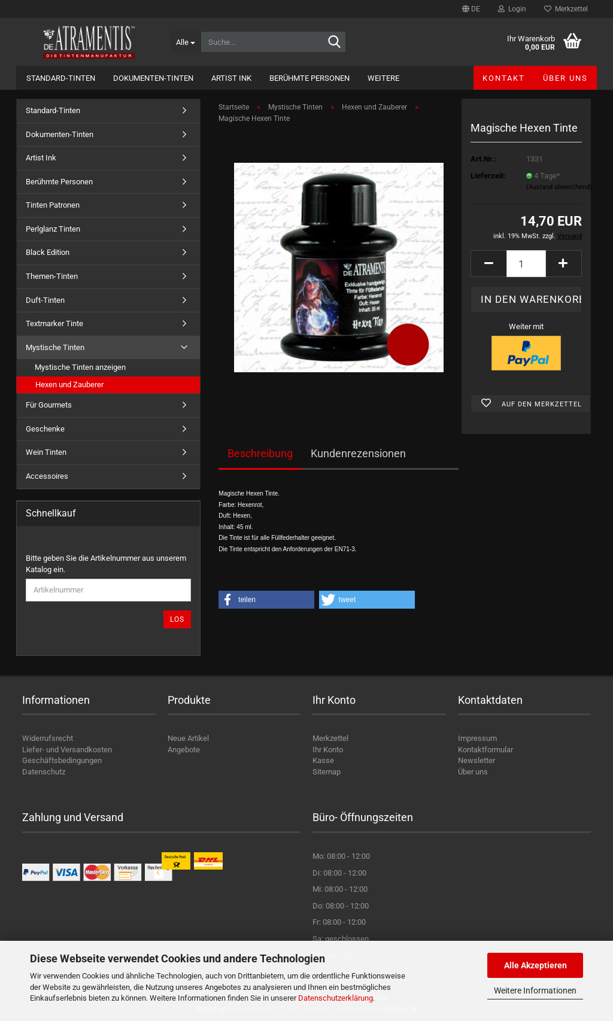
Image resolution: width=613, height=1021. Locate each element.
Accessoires (47, 476)
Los (177, 619)
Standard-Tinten (60, 78)
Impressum (477, 738)
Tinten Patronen (53, 204)
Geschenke (45, 428)
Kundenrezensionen (358, 453)
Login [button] (512, 9)
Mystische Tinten (55, 347)
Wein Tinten (46, 452)
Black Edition (47, 252)
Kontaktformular (485, 749)
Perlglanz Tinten (53, 228)
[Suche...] (186, 42)
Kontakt (503, 78)
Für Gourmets (49, 404)
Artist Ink (231, 78)
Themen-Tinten (52, 276)
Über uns (565, 78)
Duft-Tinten (45, 300)
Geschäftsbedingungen (62, 760)
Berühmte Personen (309, 78)
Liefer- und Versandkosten (67, 749)
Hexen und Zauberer (69, 384)
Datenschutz (43, 771)
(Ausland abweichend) (559, 187)
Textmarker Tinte (54, 323)
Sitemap (326, 771)
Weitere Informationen (535, 990)
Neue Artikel (188, 738)
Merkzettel (566, 9)
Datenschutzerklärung (335, 997)
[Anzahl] (526, 263)
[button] (471, 9)
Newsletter (476, 760)
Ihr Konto (327, 749)
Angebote (184, 749)
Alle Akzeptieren (535, 965)
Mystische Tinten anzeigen (80, 367)
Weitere (383, 78)
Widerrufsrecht (47, 738)
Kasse (323, 760)
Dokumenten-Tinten (153, 78)
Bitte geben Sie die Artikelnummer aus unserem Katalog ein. (106, 564)
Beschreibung (260, 453)
